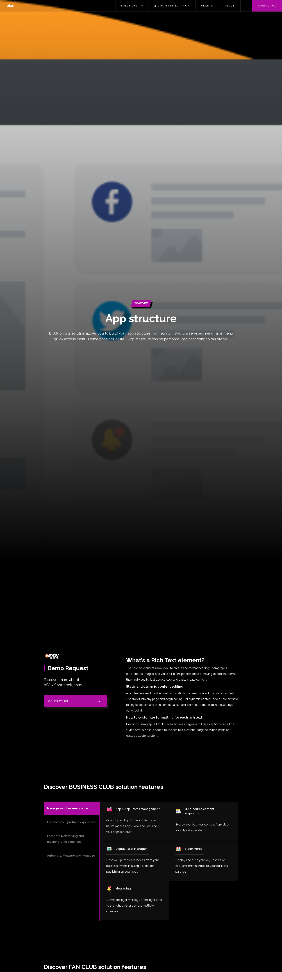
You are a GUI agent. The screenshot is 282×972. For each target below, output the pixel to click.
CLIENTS (207, 5)
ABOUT (230, 5)
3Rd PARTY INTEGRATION (172, 5)
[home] (9, 6)
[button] (132, 6)
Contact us (267, 5)
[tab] (71, 808)
